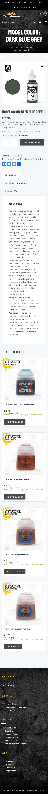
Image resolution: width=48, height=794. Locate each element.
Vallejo (40, 159)
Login (24, 7)
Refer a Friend (9, 767)
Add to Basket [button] (15, 422)
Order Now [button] (13, 646)
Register (33, 7)
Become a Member (11, 728)
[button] (42, 66)
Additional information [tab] (16, 183)
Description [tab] (11, 175)
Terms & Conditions (27, 790)
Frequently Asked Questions (15, 744)
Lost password (10, 771)
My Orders (8, 764)
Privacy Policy (40, 790)
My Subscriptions (11, 740)
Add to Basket (32, 142)
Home (10, 48)
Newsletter (8, 731)
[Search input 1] (15, 22)
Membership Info (11, 737)
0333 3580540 (35, 2)
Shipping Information (12, 734)
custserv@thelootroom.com (15, 2)
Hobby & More (13, 159)
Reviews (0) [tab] (11, 191)
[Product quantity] (10, 142)
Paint (35, 159)
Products (19, 48)
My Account (9, 761)
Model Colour (31, 48)
